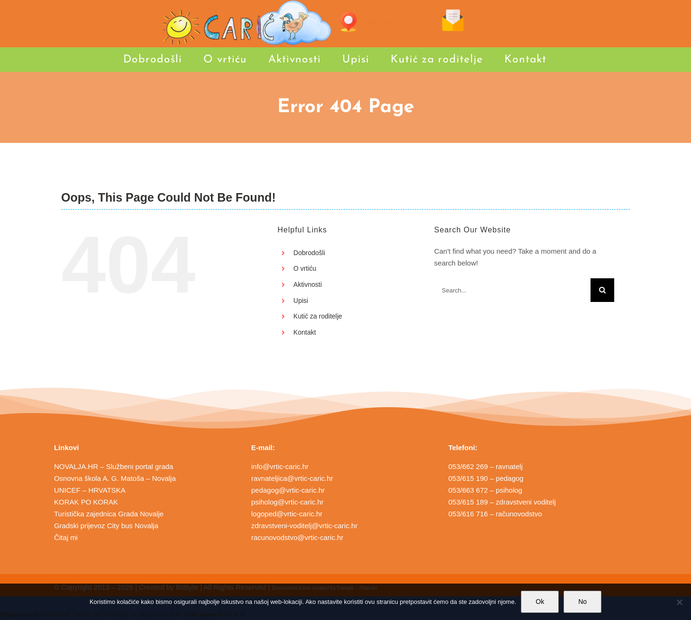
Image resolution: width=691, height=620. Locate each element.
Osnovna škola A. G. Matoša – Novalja (115, 478)
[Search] (602, 290)
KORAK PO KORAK (86, 502)
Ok (540, 601)
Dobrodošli (309, 253)
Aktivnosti (307, 284)
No (582, 601)
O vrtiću (304, 268)
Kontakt (304, 332)
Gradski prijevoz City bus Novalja (106, 526)
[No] (679, 602)
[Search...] (512, 290)
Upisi (300, 300)
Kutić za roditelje (317, 316)
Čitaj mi (66, 537)
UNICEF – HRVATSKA (90, 490)
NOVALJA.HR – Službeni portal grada (113, 466)
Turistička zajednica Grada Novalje (109, 514)
